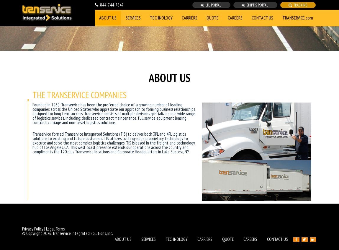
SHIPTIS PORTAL (255, 5)
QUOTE (213, 18)
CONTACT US (262, 18)
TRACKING (298, 5)
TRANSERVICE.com (297, 18)
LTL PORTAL (211, 5)
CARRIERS (189, 18)
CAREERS (235, 18)
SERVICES (133, 18)
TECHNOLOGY (161, 18)
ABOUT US (108, 18)
